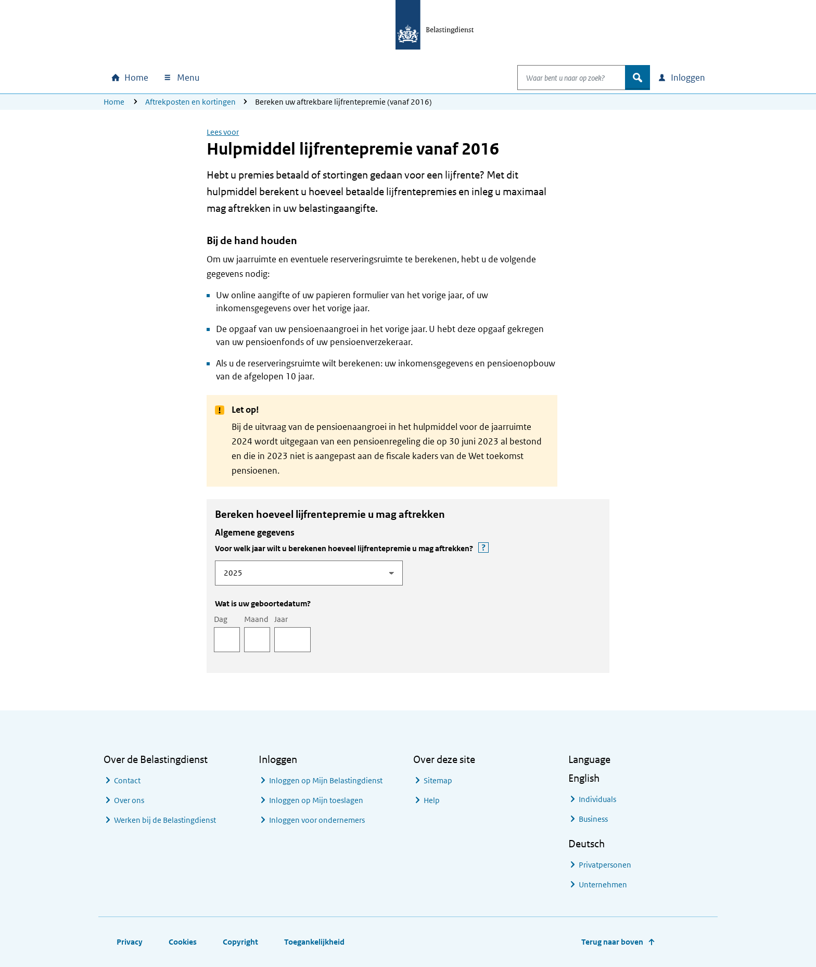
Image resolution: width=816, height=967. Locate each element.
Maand (256, 619)
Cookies (183, 942)
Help (432, 800)
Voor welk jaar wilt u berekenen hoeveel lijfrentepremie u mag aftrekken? (392, 548)
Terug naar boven (612, 942)
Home (114, 102)
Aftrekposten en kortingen (190, 102)
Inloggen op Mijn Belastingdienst (325, 780)
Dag (220, 619)
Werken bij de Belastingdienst (165, 820)
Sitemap (438, 780)
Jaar (281, 619)
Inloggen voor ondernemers (317, 820)
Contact (127, 780)
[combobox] (560, 77)
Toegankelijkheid (314, 942)
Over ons (129, 800)
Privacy (130, 942)
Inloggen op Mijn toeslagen (316, 800)
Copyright (240, 942)
